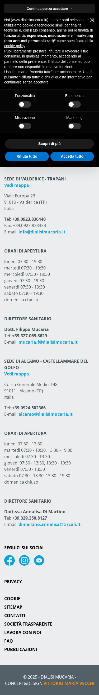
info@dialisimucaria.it (41, 232)
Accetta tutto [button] (72, 156)
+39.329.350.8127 (29, 518)
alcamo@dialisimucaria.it (45, 414)
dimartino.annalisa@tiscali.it (49, 524)
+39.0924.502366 (29, 408)
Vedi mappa (16, 185)
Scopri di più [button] (49, 143)
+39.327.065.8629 (29, 336)
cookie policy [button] (14, 46)
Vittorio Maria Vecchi (69, 683)
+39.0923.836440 (29, 219)
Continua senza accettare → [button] (49, 9)
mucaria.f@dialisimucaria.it (48, 342)
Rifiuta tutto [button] (26, 156)
